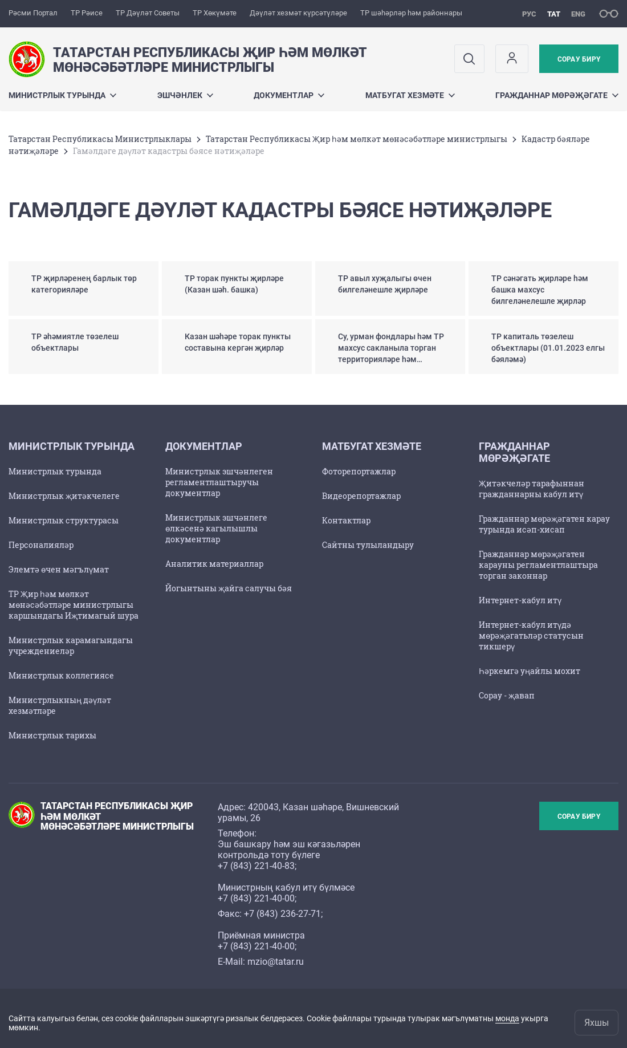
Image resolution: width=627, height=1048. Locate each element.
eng (578, 14)
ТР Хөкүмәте (215, 13)
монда (507, 1018)
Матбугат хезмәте (410, 95)
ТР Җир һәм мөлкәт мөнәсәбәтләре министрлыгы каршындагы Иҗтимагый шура (74, 604)
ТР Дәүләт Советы (148, 13)
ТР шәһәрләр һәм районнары (411, 13)
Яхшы (596, 1022)
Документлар (289, 95)
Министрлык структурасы (64, 520)
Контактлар (346, 520)
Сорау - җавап (507, 695)
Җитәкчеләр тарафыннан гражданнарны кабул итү (531, 488)
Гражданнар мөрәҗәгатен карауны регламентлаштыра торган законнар (538, 565)
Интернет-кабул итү (520, 600)
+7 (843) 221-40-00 (256, 898)
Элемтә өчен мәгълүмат (59, 569)
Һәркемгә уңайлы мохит (529, 670)
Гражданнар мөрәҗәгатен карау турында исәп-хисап (544, 524)
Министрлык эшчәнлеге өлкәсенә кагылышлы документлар (216, 528)
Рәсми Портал (33, 13)
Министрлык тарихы (52, 735)
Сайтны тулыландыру (368, 544)
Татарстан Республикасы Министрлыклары (100, 138)
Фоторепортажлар (359, 471)
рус (529, 14)
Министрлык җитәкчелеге (64, 495)
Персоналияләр (41, 544)
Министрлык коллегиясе (61, 675)
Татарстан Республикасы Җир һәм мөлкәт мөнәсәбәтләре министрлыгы (356, 138)
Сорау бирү (578, 59)
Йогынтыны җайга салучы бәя (228, 588)
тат (553, 14)
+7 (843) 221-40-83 (256, 865)
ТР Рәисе (87, 13)
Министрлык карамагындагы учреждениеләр (71, 645)
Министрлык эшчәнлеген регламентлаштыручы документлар (219, 482)
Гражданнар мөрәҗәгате (556, 95)
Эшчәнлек (185, 95)
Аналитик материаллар (214, 563)
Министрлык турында (62, 95)
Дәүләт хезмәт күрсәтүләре (298, 13)
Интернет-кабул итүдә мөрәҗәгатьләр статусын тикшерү (531, 635)
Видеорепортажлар (361, 495)
